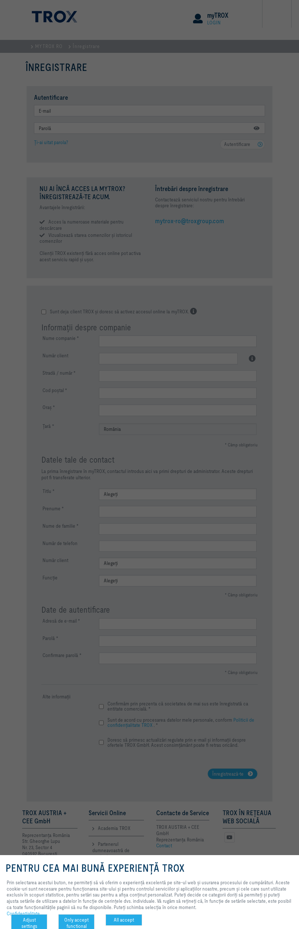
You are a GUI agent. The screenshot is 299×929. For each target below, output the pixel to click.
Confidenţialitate (23, 913)
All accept (124, 920)
